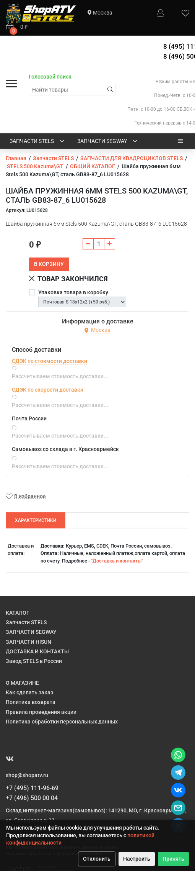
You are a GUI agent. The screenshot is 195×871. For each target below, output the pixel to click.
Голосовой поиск (50, 77)
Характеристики (35, 520)
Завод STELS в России (34, 661)
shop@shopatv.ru (27, 775)
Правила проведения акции (41, 712)
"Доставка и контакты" (117, 561)
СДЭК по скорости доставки (47, 390)
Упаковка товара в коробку (73, 292)
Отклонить (96, 859)
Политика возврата (30, 702)
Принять (173, 859)
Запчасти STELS (38, 141)
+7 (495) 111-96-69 (32, 788)
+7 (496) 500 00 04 (32, 798)
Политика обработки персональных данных (62, 721)
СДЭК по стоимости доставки (49, 361)
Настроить (136, 859)
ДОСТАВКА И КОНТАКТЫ (37, 651)
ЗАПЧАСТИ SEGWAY (108, 141)
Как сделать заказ (29, 692)
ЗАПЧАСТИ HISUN (28, 642)
